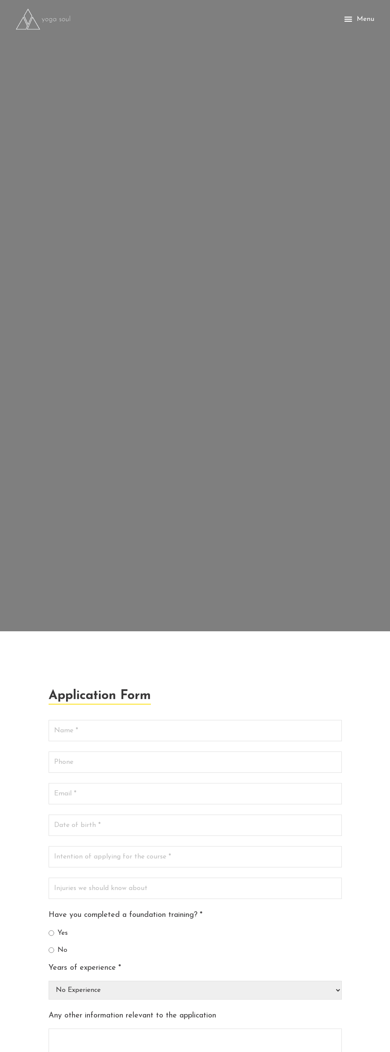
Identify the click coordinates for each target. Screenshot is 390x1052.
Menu (358, 19)
